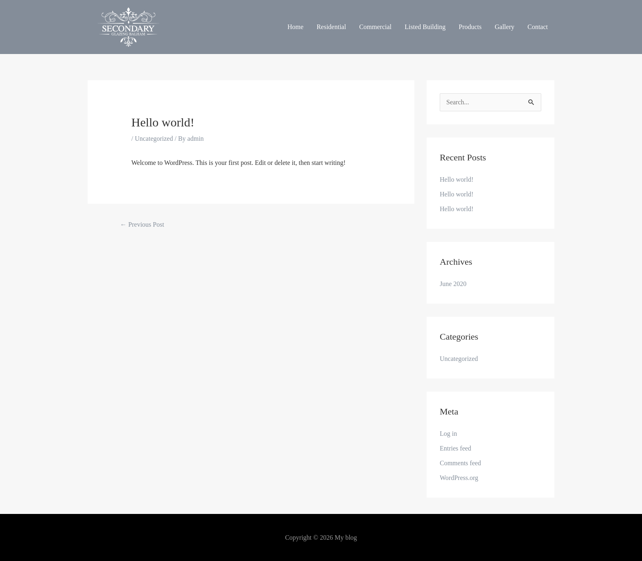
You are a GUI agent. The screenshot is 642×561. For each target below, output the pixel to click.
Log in (448, 433)
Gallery (504, 26)
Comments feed (460, 463)
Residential (331, 26)
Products (470, 26)
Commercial (375, 26)
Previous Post (142, 224)
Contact (537, 26)
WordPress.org (459, 477)
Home (295, 26)
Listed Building (425, 26)
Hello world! (456, 179)
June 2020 (453, 283)
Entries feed (455, 448)
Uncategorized (154, 138)
